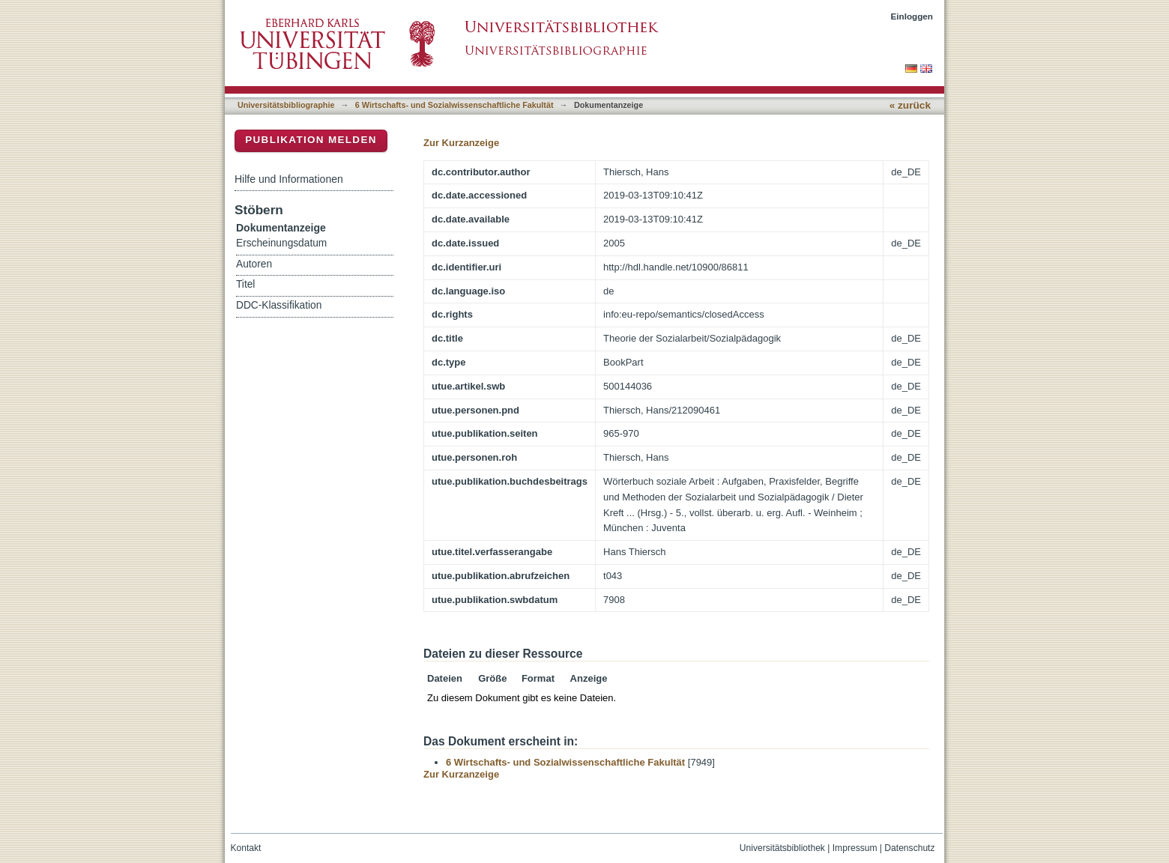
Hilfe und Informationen (289, 179)
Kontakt (246, 848)
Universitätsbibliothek (782, 848)
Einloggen (912, 16)
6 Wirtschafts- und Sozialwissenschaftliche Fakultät (454, 104)
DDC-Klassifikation (278, 305)
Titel (245, 284)
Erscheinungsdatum (281, 243)
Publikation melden (311, 139)
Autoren (254, 264)
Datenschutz (909, 848)
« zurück (910, 105)
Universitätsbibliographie (286, 104)
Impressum (855, 848)
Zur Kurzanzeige (461, 142)
